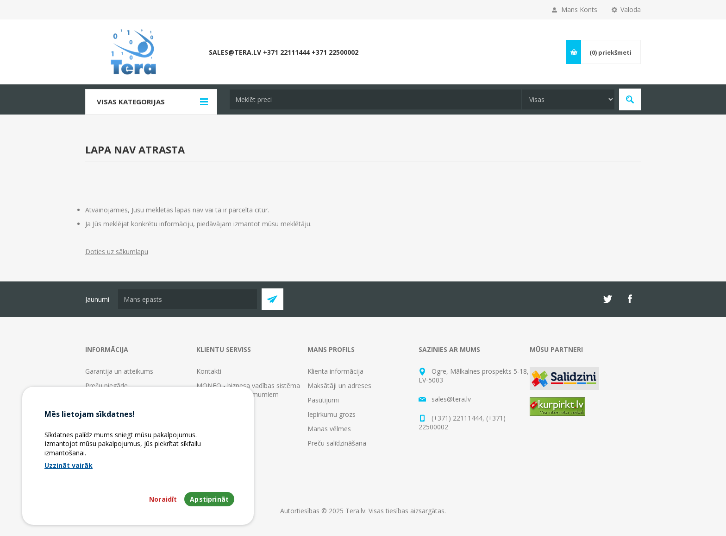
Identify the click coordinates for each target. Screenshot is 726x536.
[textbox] (375, 99)
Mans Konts (579, 9)
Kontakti (208, 371)
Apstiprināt (209, 509)
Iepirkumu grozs (331, 414)
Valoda (630, 9)
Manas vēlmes (329, 428)
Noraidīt (163, 509)
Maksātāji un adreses (339, 385)
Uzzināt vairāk (68, 475)
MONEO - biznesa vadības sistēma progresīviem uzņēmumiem (248, 390)
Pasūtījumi (323, 400)
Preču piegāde (106, 385)
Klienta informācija (335, 371)
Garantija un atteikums (119, 371)
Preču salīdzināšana (336, 443)
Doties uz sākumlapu (116, 251)
